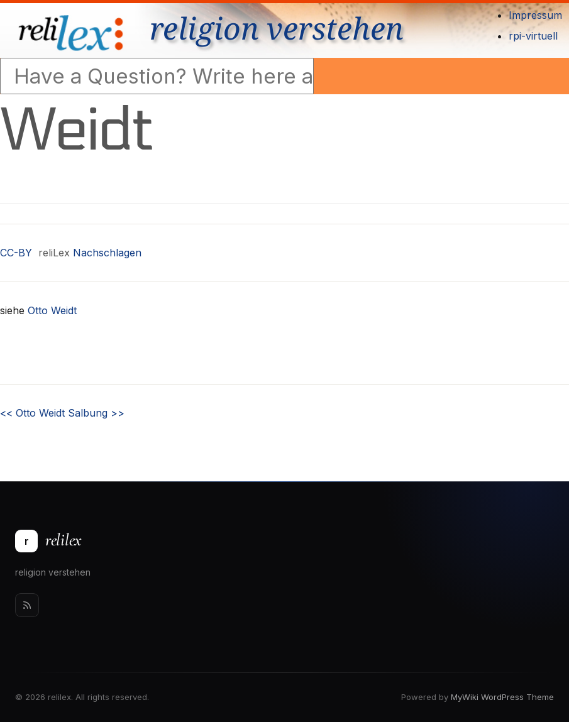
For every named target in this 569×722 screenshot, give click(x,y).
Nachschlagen (107, 252)
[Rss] (27, 605)
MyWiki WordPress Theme (502, 697)
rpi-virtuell (533, 36)
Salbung (96, 413)
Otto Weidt (52, 310)
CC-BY (16, 252)
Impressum (535, 15)
